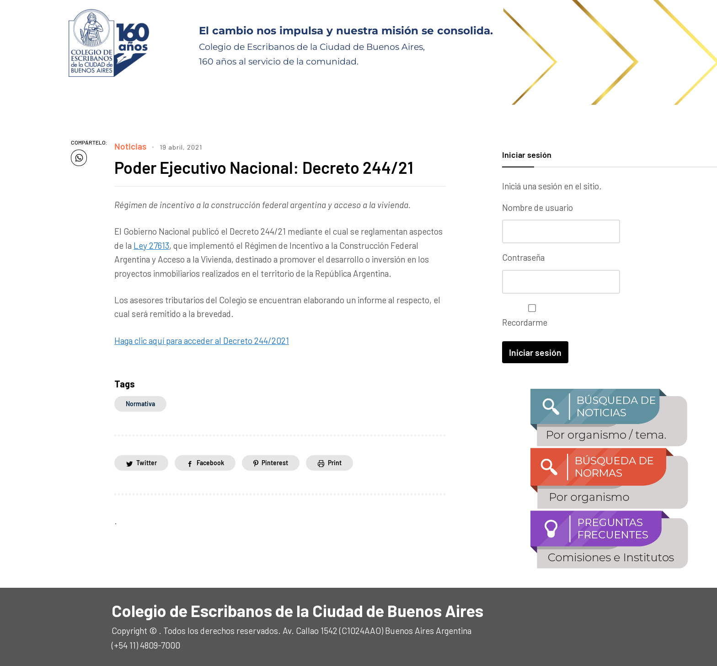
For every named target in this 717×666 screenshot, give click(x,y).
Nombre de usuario (537, 207)
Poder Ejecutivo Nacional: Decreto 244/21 (264, 167)
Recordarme (529, 315)
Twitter (146, 463)
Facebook (210, 463)
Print (335, 463)
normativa (140, 404)
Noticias (130, 146)
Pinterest (275, 463)
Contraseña (523, 257)
